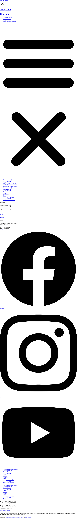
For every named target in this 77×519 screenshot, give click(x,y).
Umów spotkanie (7, 19)
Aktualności (6, 477)
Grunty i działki (10, 480)
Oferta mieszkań (7, 472)
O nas (4, 20)
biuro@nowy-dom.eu (5, 510)
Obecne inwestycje (7, 17)
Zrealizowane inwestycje (9, 482)
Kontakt (5, 476)
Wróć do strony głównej (4, 211)
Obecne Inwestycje (7, 470)
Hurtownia (8, 481)
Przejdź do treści (4, 0)
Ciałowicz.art (28, 517)
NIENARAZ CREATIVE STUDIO (14, 517)
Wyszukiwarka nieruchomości (10, 469)
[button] (38, 101)
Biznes (4, 478)
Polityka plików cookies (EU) (10, 21)
